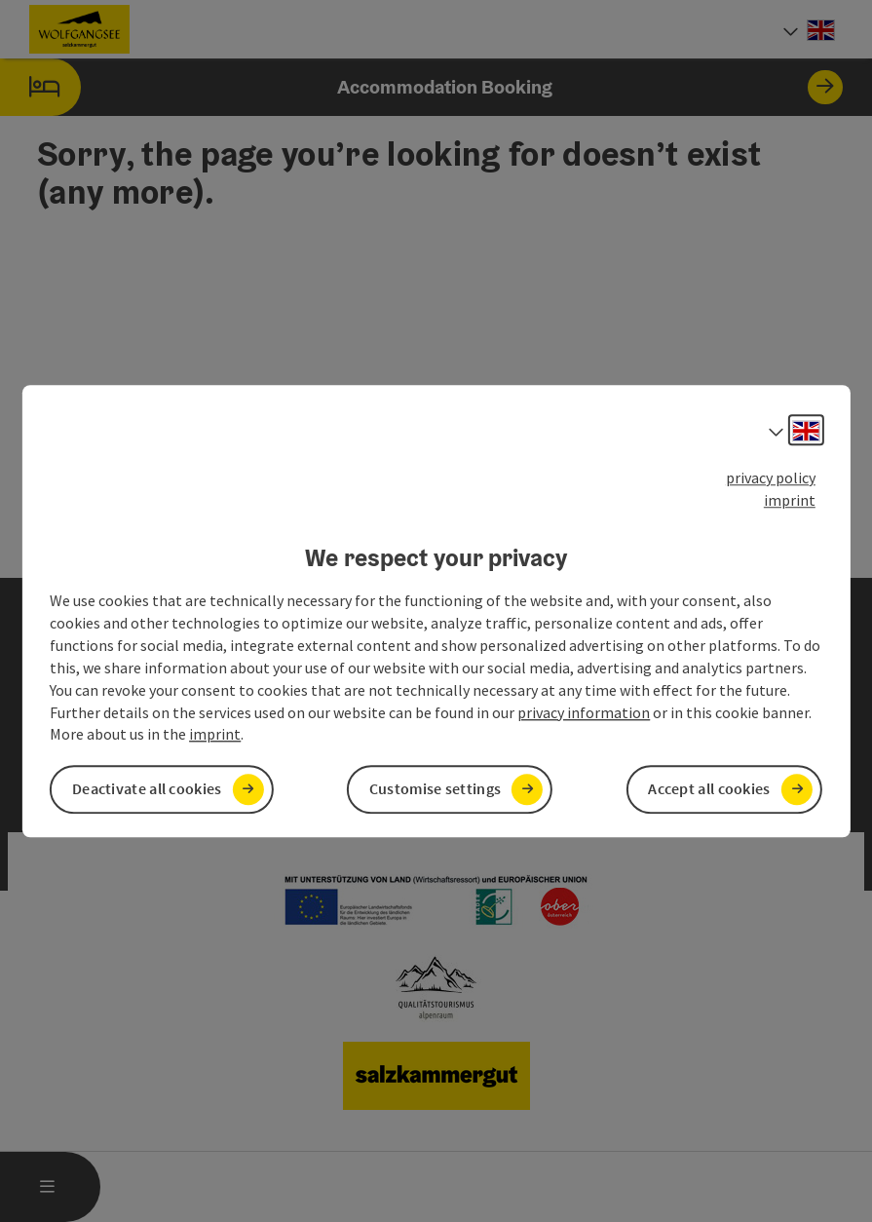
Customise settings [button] (435, 789)
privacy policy (770, 477)
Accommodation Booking (421, 87)
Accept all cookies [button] (709, 789)
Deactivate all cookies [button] (147, 789)
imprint (789, 500)
